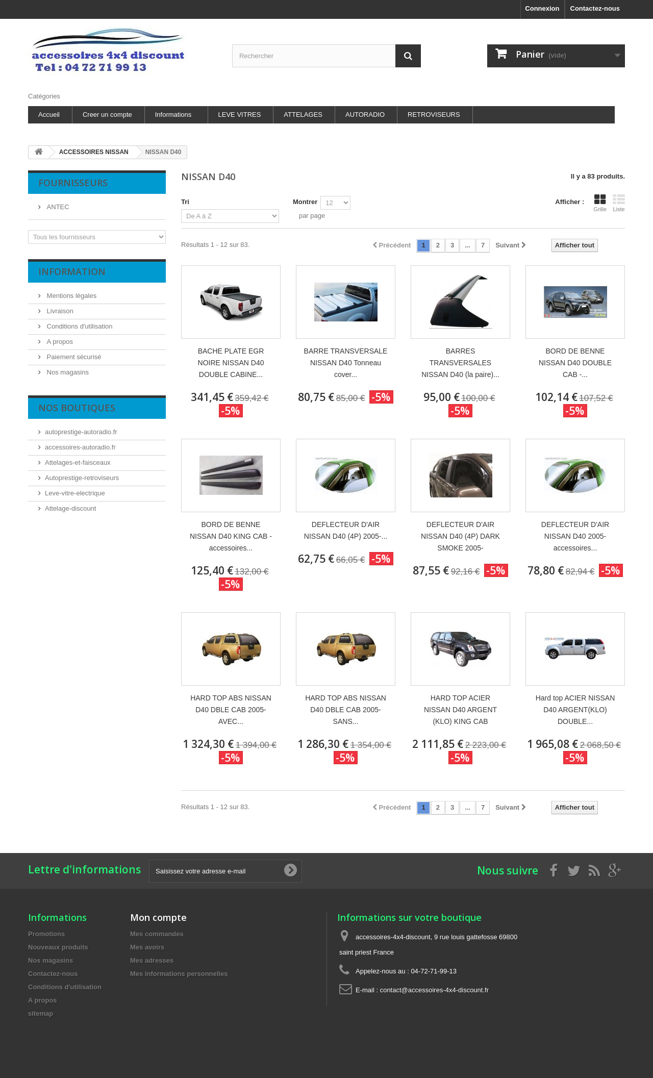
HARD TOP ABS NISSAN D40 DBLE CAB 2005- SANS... (345, 709)
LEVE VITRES (239, 114)
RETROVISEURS (434, 114)
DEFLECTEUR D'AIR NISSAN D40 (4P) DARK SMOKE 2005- (460, 536)
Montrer (305, 202)
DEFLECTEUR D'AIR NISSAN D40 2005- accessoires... (575, 536)
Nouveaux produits (58, 947)
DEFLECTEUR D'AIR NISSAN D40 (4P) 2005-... (345, 530)
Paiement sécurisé (73, 357)
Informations (173, 114)
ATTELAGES (303, 114)
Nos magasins (67, 372)
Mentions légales (70, 295)
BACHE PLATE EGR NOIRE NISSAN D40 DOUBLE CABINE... (231, 363)
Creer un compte (107, 114)
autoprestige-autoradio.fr (81, 432)
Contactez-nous (595, 8)
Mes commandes (157, 934)
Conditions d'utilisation (79, 326)
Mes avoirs (147, 947)
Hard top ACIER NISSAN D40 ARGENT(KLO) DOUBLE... (575, 709)
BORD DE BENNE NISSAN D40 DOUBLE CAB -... (575, 363)
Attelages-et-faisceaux (78, 462)
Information (72, 271)
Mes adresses (151, 960)
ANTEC (57, 207)
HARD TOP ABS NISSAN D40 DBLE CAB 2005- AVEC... (230, 709)
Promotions (46, 934)
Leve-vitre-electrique (75, 493)
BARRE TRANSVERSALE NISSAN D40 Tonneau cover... (346, 363)
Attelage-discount (70, 508)
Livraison (59, 311)
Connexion (542, 8)
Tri (185, 202)
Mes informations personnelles (179, 973)
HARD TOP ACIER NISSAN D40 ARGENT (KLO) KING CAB (460, 709)
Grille (600, 203)
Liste (619, 203)
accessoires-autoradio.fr (80, 447)
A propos (59, 341)
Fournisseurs (73, 183)
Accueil (49, 114)
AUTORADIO (365, 114)
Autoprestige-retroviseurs (82, 478)
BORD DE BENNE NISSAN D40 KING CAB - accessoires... (231, 536)
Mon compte (158, 917)
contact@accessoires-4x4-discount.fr (434, 990)
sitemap (40, 1013)
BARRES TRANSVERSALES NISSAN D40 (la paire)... (460, 363)
